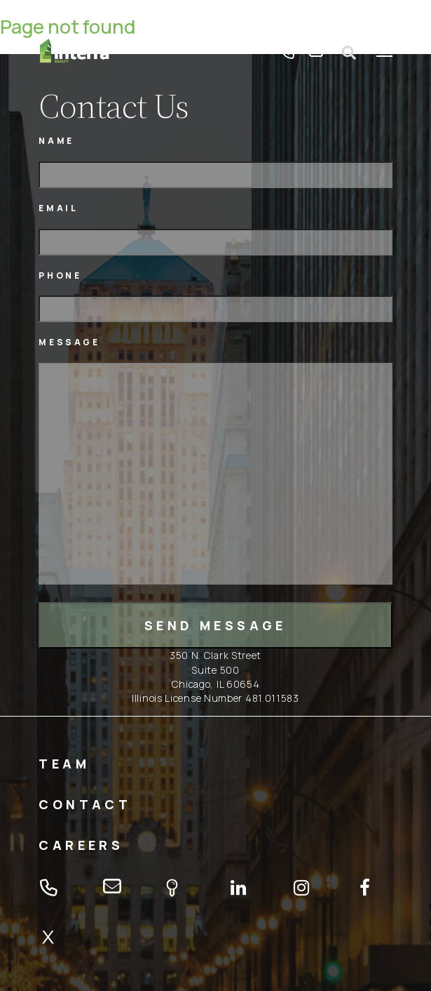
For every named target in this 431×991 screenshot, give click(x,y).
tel (288, 53)
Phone (60, 275)
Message (69, 342)
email (316, 53)
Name (56, 141)
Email (58, 208)
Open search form (349, 53)
